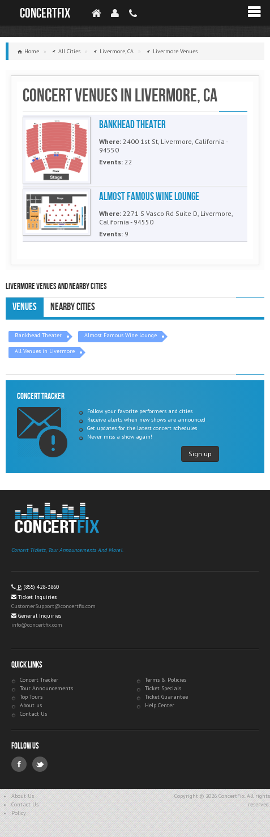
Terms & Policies (165, 679)
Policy (18, 813)
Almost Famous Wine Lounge (120, 335)
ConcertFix (45, 13)
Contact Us (33, 713)
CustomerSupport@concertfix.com (53, 606)
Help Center (159, 705)
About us (31, 705)
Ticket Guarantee (166, 696)
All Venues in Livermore (45, 351)
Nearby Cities (72, 307)
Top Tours (31, 696)
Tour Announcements (46, 688)
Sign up (200, 453)
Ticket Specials (163, 688)
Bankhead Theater (38, 335)
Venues (24, 307)
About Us (22, 796)
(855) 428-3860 (41, 586)
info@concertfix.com (36, 624)
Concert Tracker (39, 679)
